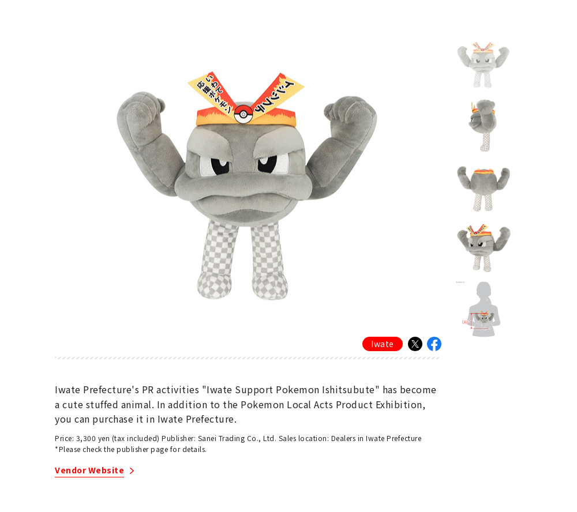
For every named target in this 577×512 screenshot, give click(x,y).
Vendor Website (89, 471)
